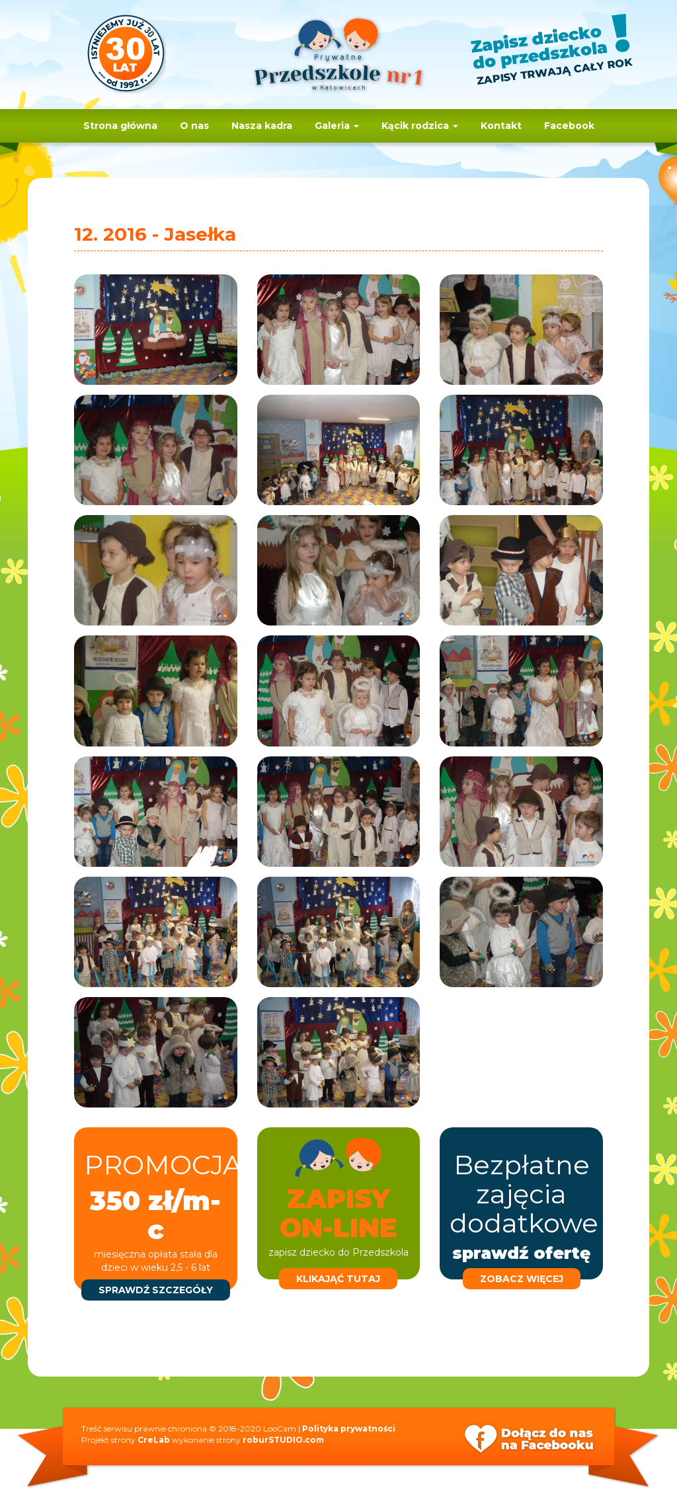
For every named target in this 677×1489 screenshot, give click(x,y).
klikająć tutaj (338, 1279)
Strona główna (120, 126)
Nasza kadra (261, 126)
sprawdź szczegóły (156, 1290)
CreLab (154, 1440)
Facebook (569, 126)
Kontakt (501, 126)
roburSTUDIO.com (283, 1440)
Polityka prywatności (348, 1428)
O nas (194, 126)
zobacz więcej (521, 1279)
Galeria (337, 126)
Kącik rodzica (419, 126)
